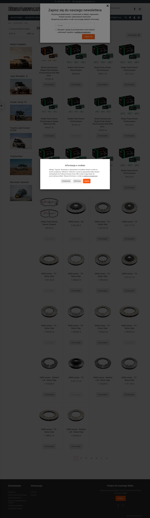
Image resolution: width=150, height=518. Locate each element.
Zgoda (86, 181)
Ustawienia (66, 181)
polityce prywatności (91, 176)
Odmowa (77, 181)
